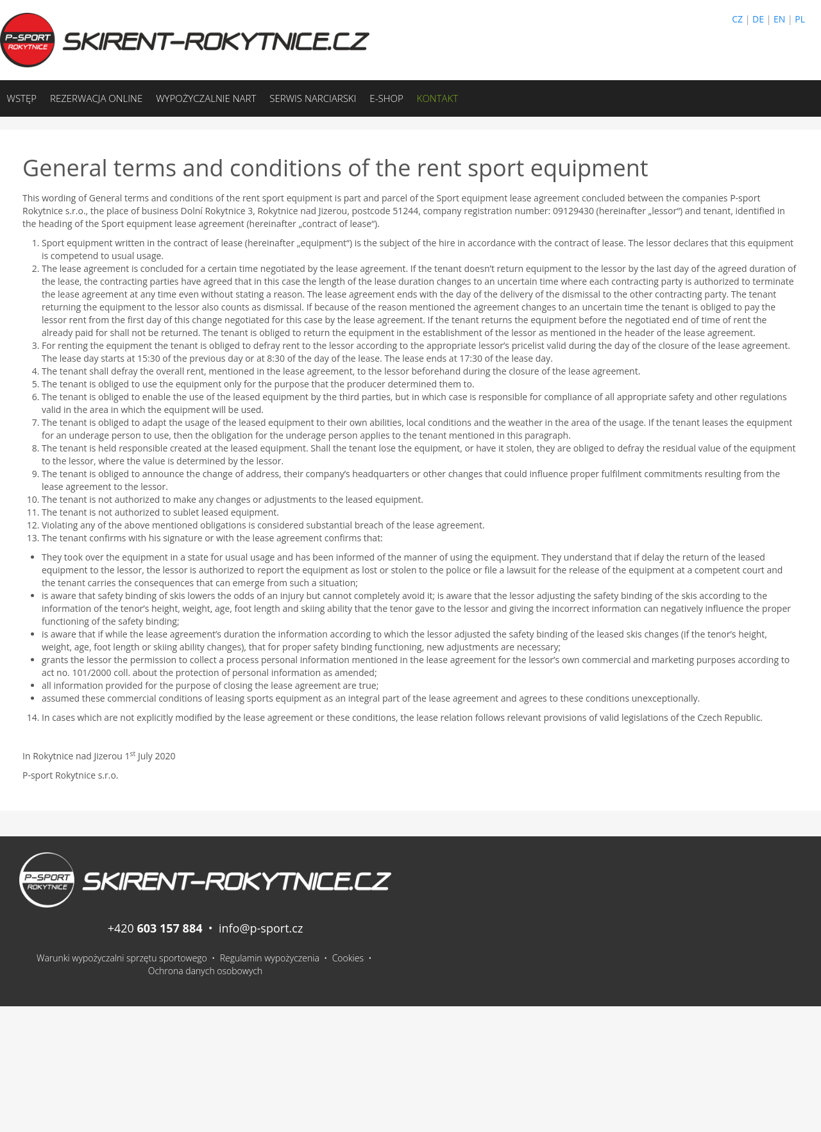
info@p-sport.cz (261, 928)
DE (758, 19)
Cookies (348, 958)
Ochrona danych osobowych (205, 971)
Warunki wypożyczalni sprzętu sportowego (122, 958)
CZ (737, 19)
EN (779, 19)
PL (800, 19)
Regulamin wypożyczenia (269, 958)
